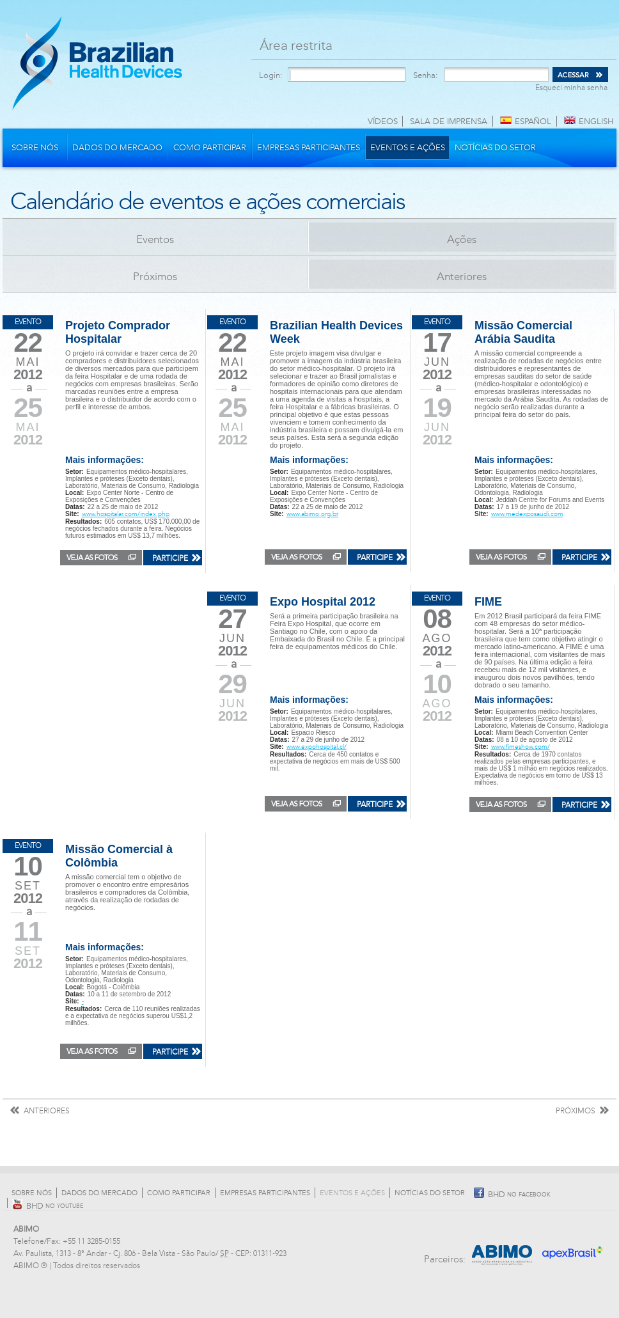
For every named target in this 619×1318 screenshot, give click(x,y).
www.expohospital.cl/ (316, 747)
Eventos (155, 239)
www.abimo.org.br (312, 514)
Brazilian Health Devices (97, 62)
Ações (461, 239)
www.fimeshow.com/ (520, 747)
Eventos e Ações (407, 148)
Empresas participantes (308, 148)
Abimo (502, 1248)
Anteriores (462, 276)
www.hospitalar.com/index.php (125, 514)
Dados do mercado (117, 148)
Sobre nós (35, 148)
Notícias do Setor (495, 148)
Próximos (155, 276)
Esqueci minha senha (571, 87)
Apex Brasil (573, 1248)
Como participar (209, 148)
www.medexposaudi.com (527, 514)
